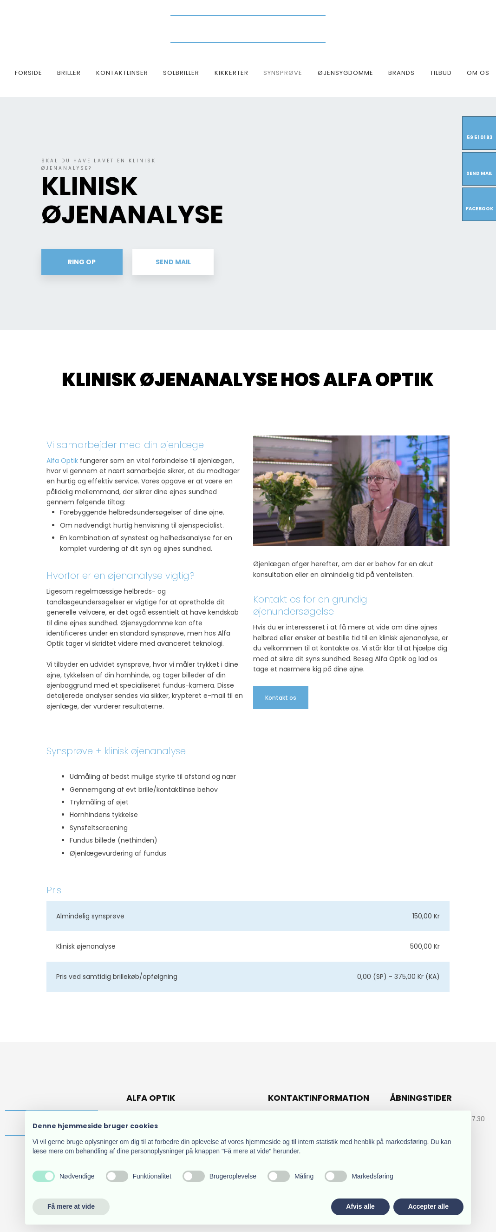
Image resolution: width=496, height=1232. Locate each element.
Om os (478, 72)
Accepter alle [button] (428, 1206)
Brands (401, 72)
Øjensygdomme (345, 72)
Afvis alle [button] (360, 1206)
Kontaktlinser (122, 72)
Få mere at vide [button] (71, 1206)
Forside (28, 72)
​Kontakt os (280, 698)
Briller (69, 72)
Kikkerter (231, 72)
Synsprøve (282, 72)
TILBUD (441, 72)
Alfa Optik (62, 460)
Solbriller (181, 72)
